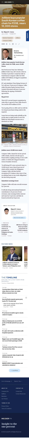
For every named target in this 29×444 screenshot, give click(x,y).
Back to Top (17, 381)
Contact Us (19, 388)
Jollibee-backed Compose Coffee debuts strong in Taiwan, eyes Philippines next (11, 264)
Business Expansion (8, 37)
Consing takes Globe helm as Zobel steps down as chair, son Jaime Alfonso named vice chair (12, 291)
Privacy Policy (5, 406)
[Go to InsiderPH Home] (9, 2)
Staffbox (4, 393)
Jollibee (18, 37)
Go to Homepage (6, 381)
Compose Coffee (7, 40)
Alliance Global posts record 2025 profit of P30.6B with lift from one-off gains (13, 322)
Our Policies (5, 398)
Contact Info (19, 391)
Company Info (5, 391)
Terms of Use (6, 403)
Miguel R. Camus (9, 32)
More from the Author (19, 217)
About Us (4, 388)
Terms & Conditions (6, 408)
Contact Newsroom (21, 393)
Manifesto (4, 396)
